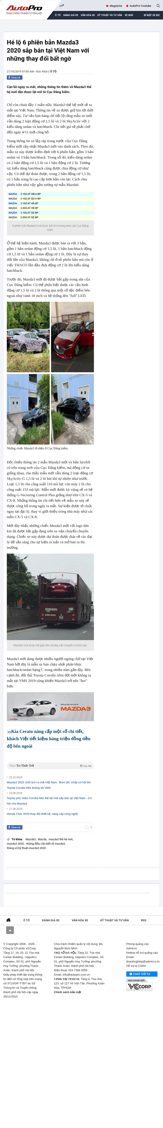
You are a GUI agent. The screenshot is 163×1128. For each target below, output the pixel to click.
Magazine (116, 5)
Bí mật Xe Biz (152, 15)
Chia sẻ (15, 77)
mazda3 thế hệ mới (61, 839)
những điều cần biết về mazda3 (46, 843)
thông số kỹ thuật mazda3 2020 (26, 848)
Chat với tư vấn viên (140, 974)
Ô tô (53, 71)
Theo (50, 765)
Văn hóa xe (88, 15)
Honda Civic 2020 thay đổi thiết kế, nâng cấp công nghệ (42, 814)
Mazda (42, 839)
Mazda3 (31, 839)
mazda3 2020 (15, 843)
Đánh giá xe (70, 15)
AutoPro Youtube (140, 5)
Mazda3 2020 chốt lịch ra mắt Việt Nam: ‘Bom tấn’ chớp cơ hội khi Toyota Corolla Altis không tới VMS (49, 785)
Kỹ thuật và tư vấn (109, 15)
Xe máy (129, 15)
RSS (143, 920)
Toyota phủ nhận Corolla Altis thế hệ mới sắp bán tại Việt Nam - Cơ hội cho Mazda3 (49, 800)
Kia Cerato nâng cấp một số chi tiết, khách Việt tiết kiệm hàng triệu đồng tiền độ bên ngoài (48, 738)
